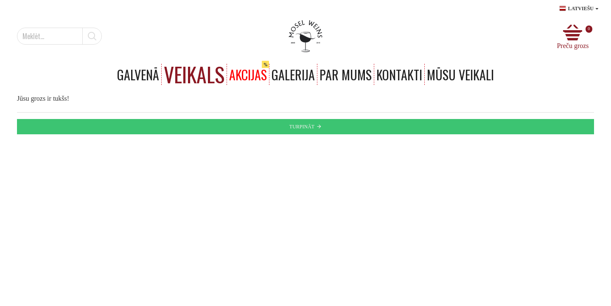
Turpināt (301, 127)
